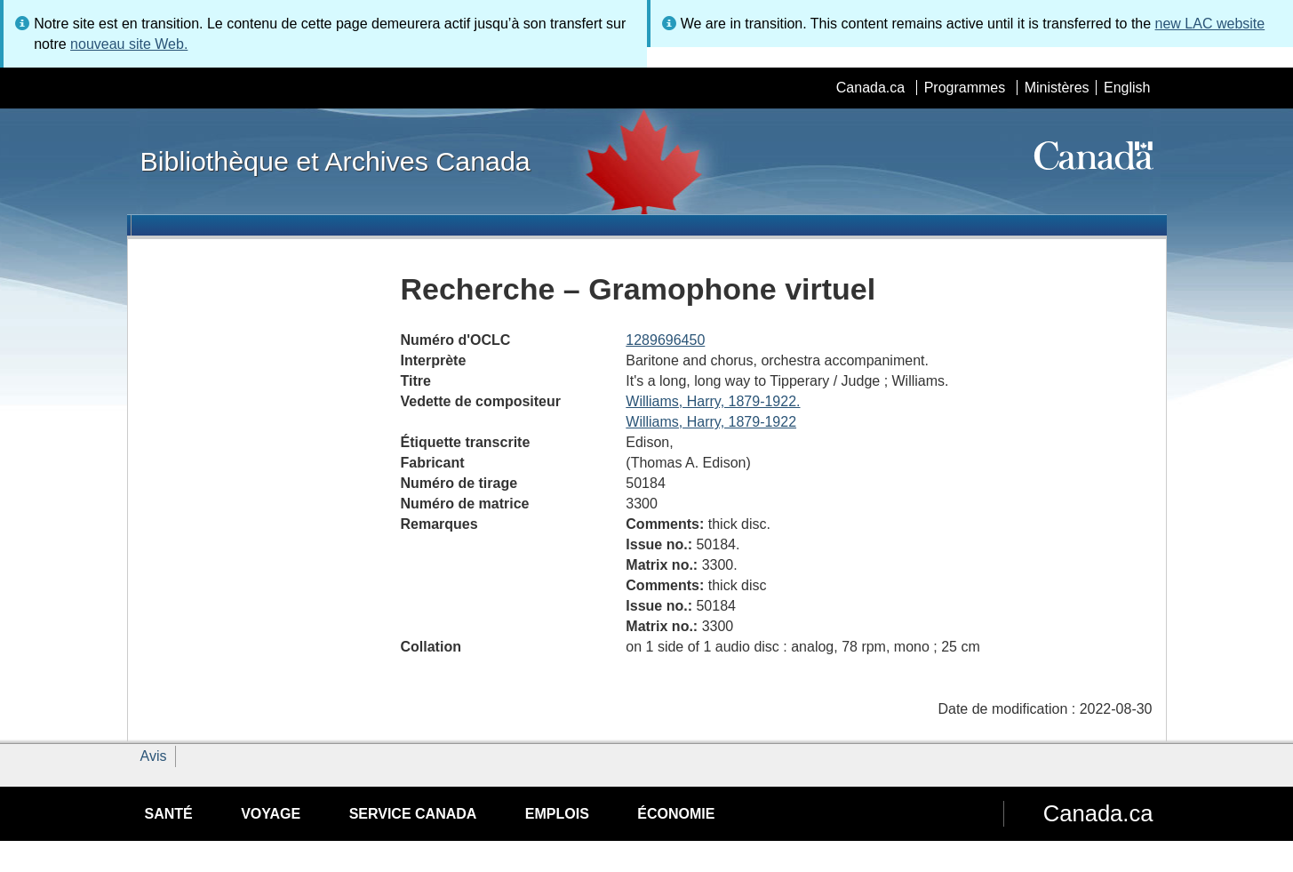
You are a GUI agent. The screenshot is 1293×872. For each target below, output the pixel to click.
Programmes (965, 87)
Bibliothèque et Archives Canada (335, 161)
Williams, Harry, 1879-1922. (713, 401)
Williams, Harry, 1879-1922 (711, 421)
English (1127, 87)
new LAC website (1210, 23)
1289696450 (665, 340)
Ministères (1057, 87)
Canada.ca (870, 87)
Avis (153, 756)
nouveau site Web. (129, 44)
